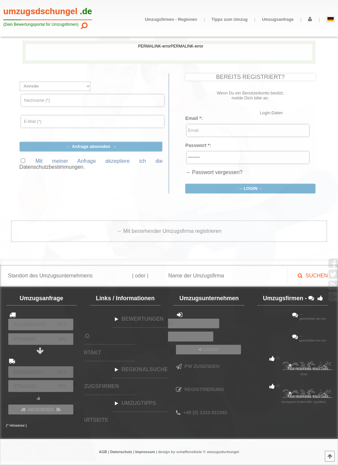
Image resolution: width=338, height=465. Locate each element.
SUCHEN (313, 275)
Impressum (145, 452)
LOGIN (208, 349)
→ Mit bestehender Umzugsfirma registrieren (169, 231)
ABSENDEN (41, 409)
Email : (194, 118)
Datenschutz (121, 452)
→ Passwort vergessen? (213, 172)
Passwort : (198, 145)
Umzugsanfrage (278, 19)
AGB (103, 452)
